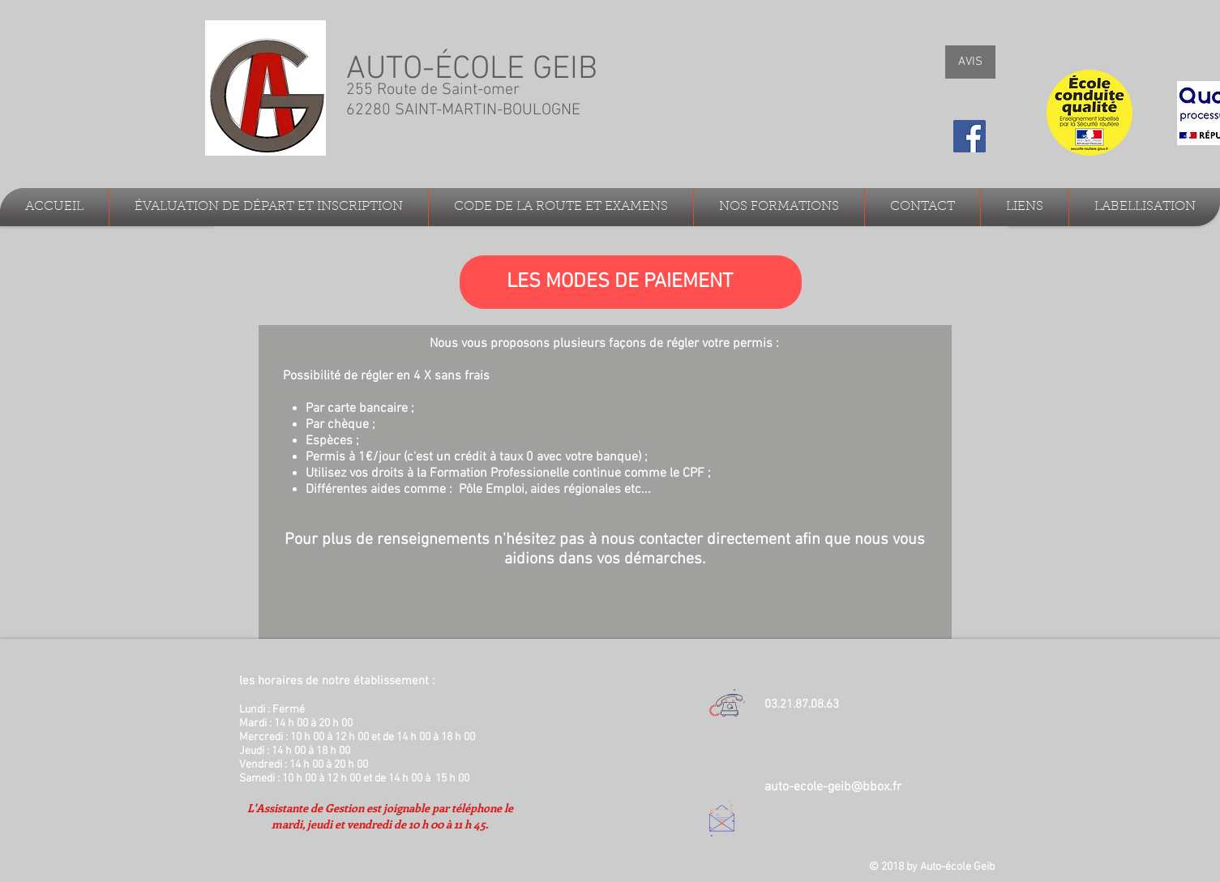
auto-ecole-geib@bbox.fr (832, 787)
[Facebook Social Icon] (969, 136)
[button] (268, 207)
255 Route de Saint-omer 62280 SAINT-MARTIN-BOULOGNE (465, 100)
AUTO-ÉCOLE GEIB (471, 69)
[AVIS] (970, 62)
